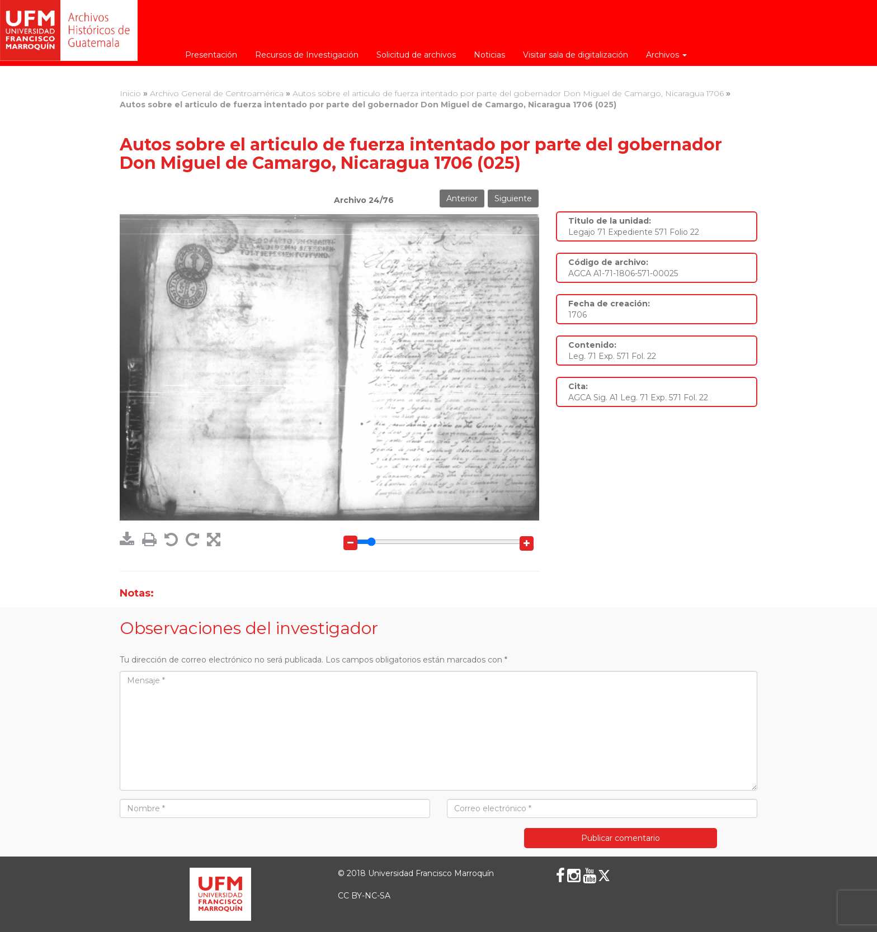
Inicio (130, 93)
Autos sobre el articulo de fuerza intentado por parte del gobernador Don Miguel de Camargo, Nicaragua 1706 (508, 93)
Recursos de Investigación (307, 55)
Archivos (666, 55)
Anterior (462, 198)
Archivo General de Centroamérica (217, 93)
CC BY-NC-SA (364, 896)
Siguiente (513, 198)
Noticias (489, 55)
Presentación (211, 55)
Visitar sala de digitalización (575, 55)
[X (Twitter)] (604, 875)
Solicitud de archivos (416, 55)
